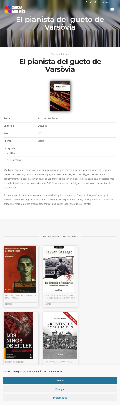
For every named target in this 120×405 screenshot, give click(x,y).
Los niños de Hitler (92, 335)
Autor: (7, 118)
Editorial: (9, 125)
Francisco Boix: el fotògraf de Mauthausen (20, 336)
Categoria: (10, 148)
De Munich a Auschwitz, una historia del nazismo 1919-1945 (59, 336)
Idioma (105, 2)
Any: (6, 133)
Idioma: (8, 140)
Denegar (60, 389)
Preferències (60, 397)
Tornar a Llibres (60, 54)
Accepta (60, 380)
